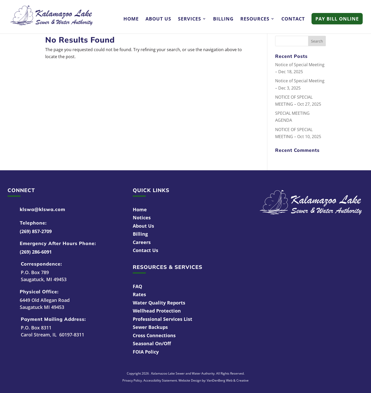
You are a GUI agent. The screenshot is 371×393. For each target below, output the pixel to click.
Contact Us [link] (145, 250)
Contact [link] (293, 19)
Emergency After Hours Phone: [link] (58, 243)
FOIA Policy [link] (146, 352)
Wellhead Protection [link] (157, 311)
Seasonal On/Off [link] (152, 343)
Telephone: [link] (33, 223)
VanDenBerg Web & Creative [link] (228, 380)
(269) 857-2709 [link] (36, 231)
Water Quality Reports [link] (159, 303)
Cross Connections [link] (154, 335)
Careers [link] (142, 242)
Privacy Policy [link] (132, 380)
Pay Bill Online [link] (337, 19)
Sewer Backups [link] (150, 327)
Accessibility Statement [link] (160, 380)
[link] (51, 16)
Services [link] (189, 19)
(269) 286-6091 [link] (36, 252)
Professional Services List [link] (162, 319)
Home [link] (131, 19)
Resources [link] (254, 19)
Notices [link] (142, 217)
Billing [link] (223, 19)
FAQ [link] (137, 286)
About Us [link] (158, 19)
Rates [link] (139, 294)
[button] (317, 41)
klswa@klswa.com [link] (42, 209)
